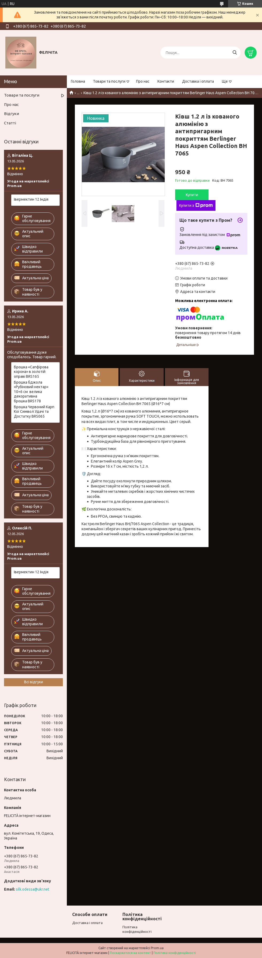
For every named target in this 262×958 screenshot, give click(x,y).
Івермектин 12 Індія (31, 199)
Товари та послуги (109, 81)
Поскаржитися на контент (130, 953)
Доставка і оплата (198, 81)
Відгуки (11, 113)
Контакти (165, 81)
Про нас (142, 81)
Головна (78, 81)
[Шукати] (235, 53)
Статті (10, 123)
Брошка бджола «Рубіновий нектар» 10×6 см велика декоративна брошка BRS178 (31, 391)
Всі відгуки (33, 682)
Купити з (196, 205)
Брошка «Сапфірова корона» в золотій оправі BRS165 (31, 372)
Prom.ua (157, 948)
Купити (192, 195)
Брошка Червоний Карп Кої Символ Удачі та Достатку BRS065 (34, 411)
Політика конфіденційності (174, 953)
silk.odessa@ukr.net (32, 889)
